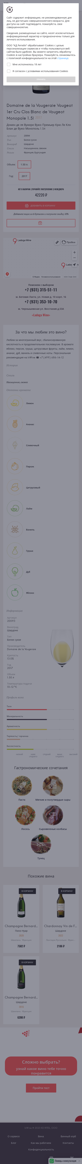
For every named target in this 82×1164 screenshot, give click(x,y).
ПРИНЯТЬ (41, 79)
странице (62, 58)
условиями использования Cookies (48, 71)
